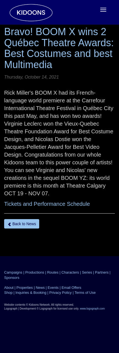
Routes (53, 272)
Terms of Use (85, 292)
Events (53, 287)
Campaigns (13, 272)
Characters (70, 272)
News (40, 287)
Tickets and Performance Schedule (47, 204)
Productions (34, 272)
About (9, 287)
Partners (102, 272)
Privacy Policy (60, 292)
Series (87, 272)
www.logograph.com (92, 308)
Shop (8, 292)
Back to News (21, 224)
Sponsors (11, 278)
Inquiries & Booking (30, 292)
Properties (25, 287)
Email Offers (71, 287)
